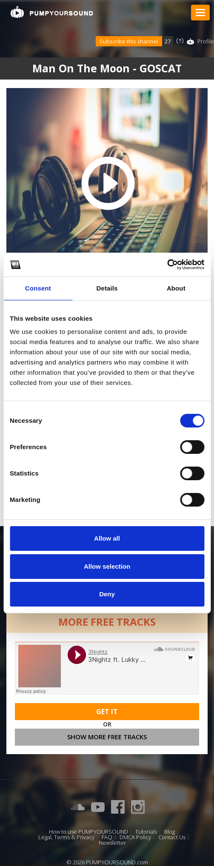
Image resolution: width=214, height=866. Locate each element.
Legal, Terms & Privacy (66, 837)
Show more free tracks (107, 736)
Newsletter (112, 843)
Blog (169, 832)
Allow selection (107, 566)
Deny (107, 594)
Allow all (107, 538)
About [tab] (176, 288)
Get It (107, 711)
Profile (205, 41)
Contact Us (171, 837)
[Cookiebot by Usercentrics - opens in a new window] (167, 264)
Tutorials (146, 832)
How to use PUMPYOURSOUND (88, 832)
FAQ (107, 837)
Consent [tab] (38, 288)
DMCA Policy (135, 837)
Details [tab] (107, 288)
